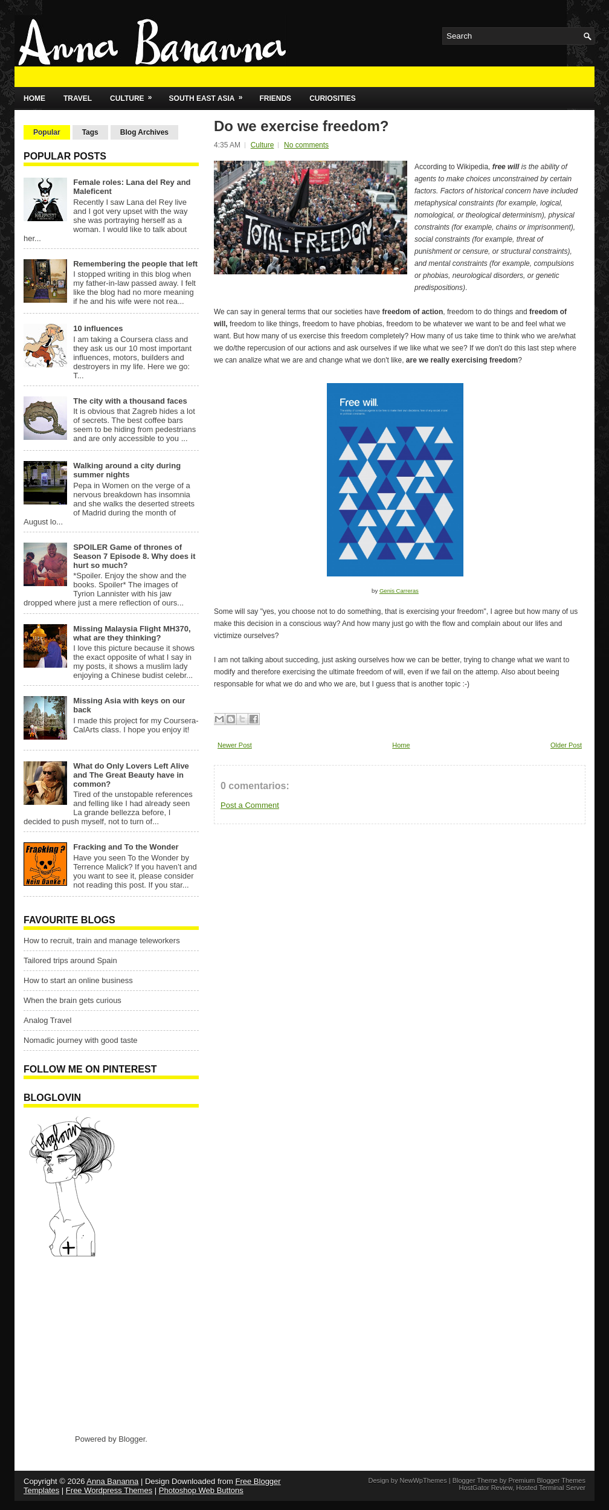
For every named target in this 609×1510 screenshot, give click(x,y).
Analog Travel (48, 1020)
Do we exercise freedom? (301, 126)
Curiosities (332, 98)
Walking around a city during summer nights (127, 470)
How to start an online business (78, 980)
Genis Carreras (399, 590)
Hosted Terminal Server (550, 1487)
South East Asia (210, 95)
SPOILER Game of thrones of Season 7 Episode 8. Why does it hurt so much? (134, 556)
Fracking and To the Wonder (125, 846)
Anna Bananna (112, 1481)
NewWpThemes (422, 1480)
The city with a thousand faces (130, 400)
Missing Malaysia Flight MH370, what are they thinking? (131, 633)
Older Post (566, 745)
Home (34, 98)
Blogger (131, 1439)
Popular (46, 132)
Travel (77, 98)
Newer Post (235, 745)
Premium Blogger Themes (546, 1480)
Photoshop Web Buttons (201, 1490)
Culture (135, 95)
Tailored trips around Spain (70, 960)
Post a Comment (250, 805)
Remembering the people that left (135, 263)
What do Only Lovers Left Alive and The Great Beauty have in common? (131, 775)
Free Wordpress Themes (109, 1490)
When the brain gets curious (72, 1000)
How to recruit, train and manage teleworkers (102, 940)
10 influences (98, 328)
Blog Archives (144, 132)
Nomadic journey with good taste (81, 1040)
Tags (90, 132)
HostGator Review (485, 1487)
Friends (275, 98)
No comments (306, 145)
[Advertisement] (99, 1345)
